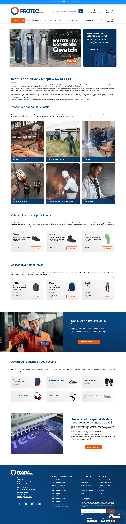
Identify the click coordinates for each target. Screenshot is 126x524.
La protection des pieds (58, 482)
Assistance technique (87, 485)
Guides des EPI (56, 480)
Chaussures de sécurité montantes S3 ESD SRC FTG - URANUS (57, 239)
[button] (18, 20)
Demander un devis (86, 480)
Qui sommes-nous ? (104, 480)
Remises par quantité (87, 490)
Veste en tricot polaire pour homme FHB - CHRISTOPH (20, 287)
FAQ (82, 493)
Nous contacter (110, 21)
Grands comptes (86, 488)
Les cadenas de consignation (60, 506)
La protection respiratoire (59, 490)
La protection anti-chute (58, 501)
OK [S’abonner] (111, 511)
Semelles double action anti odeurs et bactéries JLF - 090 (93, 239)
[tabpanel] (27, 141)
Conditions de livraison (105, 482)
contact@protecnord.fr (24, 497)
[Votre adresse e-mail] (93, 511)
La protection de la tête (58, 498)
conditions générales (95, 513)
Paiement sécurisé (104, 488)
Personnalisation (86, 482)
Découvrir (36, 248)
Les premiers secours (58, 504)
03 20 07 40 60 (109, 20)
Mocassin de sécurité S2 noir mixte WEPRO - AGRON (21, 239)
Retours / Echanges (104, 485)
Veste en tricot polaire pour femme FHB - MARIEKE (56, 287)
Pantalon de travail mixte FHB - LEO (93, 286)
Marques (101, 490)
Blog (100, 493)
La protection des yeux (58, 493)
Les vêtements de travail (58, 485)
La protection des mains (58, 488)
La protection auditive (58, 496)
